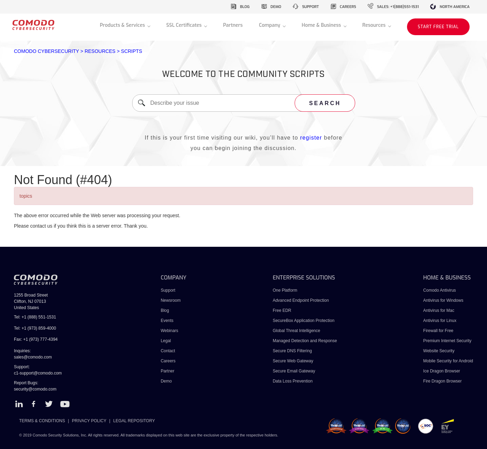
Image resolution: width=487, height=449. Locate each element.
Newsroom (171, 300)
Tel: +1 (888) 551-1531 (35, 317)
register (311, 138)
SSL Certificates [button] (184, 25)
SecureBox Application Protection (303, 320)
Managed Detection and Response (305, 340)
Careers (168, 361)
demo (276, 6)
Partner (167, 371)
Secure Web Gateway (293, 361)
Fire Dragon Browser (442, 381)
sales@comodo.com (33, 357)
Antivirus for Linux (439, 320)
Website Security (439, 350)
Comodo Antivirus (439, 290)
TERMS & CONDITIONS (42, 420)
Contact (168, 350)
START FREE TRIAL (438, 27)
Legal (166, 340)
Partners (232, 25)
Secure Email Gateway (294, 371)
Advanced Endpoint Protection (301, 300)
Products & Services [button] (123, 25)
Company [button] (270, 25)
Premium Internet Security (447, 340)
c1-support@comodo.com (38, 373)
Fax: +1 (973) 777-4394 (36, 339)
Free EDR (282, 310)
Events (167, 320)
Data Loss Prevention (293, 381)
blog (245, 6)
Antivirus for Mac (438, 310)
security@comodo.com (35, 389)
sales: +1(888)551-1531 (398, 6)
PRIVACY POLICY (89, 420)
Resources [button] (374, 25)
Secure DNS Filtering (292, 350)
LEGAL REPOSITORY (134, 420)
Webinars (169, 330)
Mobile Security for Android (448, 361)
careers (348, 6)
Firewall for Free (438, 330)
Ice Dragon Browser (441, 371)
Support (168, 290)
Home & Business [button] (322, 25)
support (310, 6)
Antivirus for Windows (443, 300)
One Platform (285, 290)
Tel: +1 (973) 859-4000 (35, 328)
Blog (165, 310)
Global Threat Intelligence (296, 330)
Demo (166, 381)
